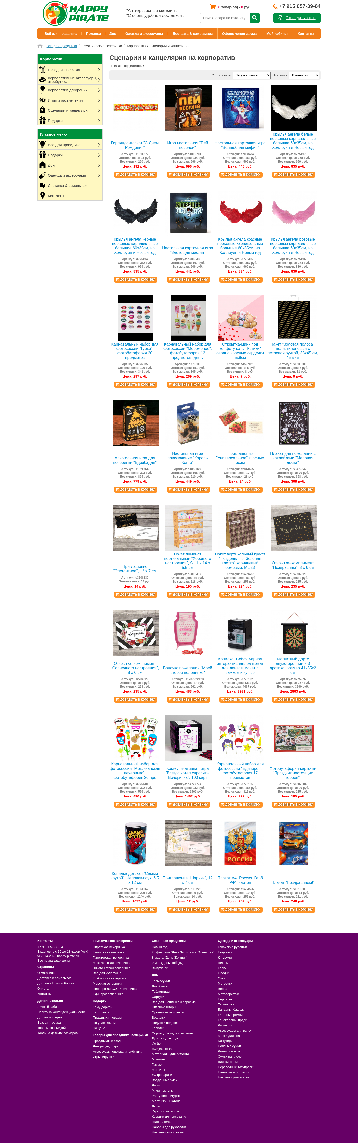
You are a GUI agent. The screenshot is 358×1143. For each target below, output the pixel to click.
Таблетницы (161, 991)
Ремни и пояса (229, 1051)
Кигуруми (225, 957)
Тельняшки (226, 1004)
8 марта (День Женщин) (170, 957)
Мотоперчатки (228, 994)
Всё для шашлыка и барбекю (174, 1002)
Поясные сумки (229, 1046)
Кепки (222, 968)
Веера (222, 989)
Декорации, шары (106, 1046)
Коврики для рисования (169, 1116)
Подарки (93, 33)
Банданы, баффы (231, 1009)
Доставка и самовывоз (54, 978)
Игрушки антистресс (167, 1111)
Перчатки (225, 999)
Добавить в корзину (137, 174)
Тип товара (101, 1012)
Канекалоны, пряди (232, 1020)
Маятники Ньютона (166, 1101)
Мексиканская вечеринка (111, 963)
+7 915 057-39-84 (300, 6)
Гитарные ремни (230, 1015)
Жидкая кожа (162, 1049)
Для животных (228, 1062)
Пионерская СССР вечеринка (115, 989)
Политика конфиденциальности (61, 1012)
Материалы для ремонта (170, 1054)
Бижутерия (226, 1041)
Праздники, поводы (107, 1017)
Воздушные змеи (165, 1080)
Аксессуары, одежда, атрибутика (117, 1051)
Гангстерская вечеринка (111, 957)
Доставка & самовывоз (193, 33)
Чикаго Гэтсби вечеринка (111, 968)
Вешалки (158, 1017)
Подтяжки (225, 952)
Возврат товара (49, 1022)
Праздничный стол (107, 1041)
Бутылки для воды (165, 1038)
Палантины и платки (233, 1072)
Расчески (225, 1025)
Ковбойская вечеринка (110, 978)
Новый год (160, 947)
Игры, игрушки (103, 1057)
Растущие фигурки (166, 1096)
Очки (221, 978)
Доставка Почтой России (55, 983)
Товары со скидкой (51, 1028)
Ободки (223, 973)
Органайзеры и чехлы (168, 1012)
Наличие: (281, 75)
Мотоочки (225, 983)
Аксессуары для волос (235, 1030)
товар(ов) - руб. (234, 7)
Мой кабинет (277, 33)
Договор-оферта (49, 1017)
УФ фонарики (162, 1075)
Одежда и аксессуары (144, 33)
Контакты (306, 33)
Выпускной (160, 968)
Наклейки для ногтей (233, 1077)
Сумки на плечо (230, 1056)
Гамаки (157, 1064)
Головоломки (162, 1122)
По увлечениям (104, 1023)
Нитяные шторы (164, 1007)
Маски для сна (229, 1036)
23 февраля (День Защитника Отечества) (183, 952)
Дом (113, 33)
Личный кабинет (49, 1007)
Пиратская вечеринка (109, 947)
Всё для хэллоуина (107, 973)
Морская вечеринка (107, 983)
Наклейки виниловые (168, 1132)
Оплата (43, 988)
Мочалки (158, 1059)
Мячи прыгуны (163, 1090)
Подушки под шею (165, 1023)
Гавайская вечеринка (109, 952)
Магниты (158, 1070)
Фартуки (158, 997)
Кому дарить (102, 1007)
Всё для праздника (61, 33)
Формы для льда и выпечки (172, 1033)
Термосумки (161, 981)
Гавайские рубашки (232, 947)
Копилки (158, 1028)
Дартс (156, 1085)
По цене (99, 1028)
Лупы (156, 1106)
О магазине (46, 973)
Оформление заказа (239, 33)
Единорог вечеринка (108, 994)
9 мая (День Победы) (168, 963)
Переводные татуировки (236, 1067)
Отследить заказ (300, 18)
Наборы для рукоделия (169, 1127)
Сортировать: (222, 75)
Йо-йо (156, 1043)
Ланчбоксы (160, 986)
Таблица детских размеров (57, 1033)
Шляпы (223, 963)
